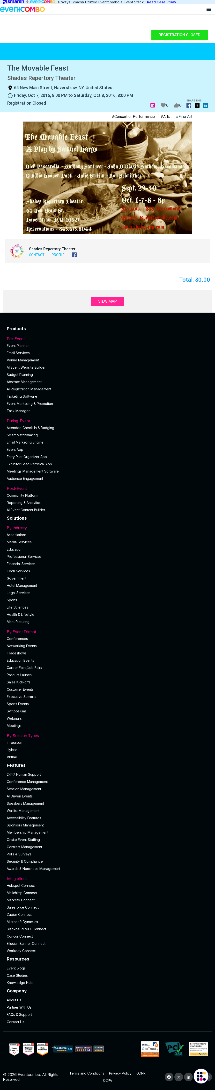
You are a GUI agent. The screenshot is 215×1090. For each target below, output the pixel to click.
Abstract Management (24, 382)
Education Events (20, 660)
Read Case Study (161, 2)
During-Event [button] (107, 420)
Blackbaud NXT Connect (26, 929)
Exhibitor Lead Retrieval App (29, 464)
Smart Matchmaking (22, 435)
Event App (15, 449)
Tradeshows (17, 653)
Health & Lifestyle (20, 614)
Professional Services (24, 556)
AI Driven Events (20, 796)
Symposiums (17, 711)
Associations (17, 535)
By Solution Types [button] (107, 735)
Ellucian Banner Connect (26, 943)
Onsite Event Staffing (23, 840)
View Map (107, 301)
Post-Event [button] (107, 488)
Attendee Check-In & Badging (30, 428)
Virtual (12, 757)
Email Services (18, 353)
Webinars (14, 718)
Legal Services (18, 593)
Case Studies (17, 975)
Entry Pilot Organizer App (27, 457)
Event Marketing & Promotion (30, 404)
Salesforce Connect (23, 907)
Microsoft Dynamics (22, 922)
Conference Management (27, 782)
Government (16, 578)
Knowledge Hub (20, 983)
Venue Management (23, 360)
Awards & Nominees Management (33, 869)
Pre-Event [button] (107, 338)
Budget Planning (20, 375)
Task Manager (18, 411)
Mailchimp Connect (22, 893)
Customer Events (20, 689)
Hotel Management (22, 585)
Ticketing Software (22, 396)
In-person (14, 742)
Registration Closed (179, 35)
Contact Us (15, 1022)
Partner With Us (19, 1007)
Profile (58, 255)
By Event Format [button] (107, 631)
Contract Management (24, 847)
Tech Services (18, 571)
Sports (12, 600)
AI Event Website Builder (26, 367)
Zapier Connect (19, 914)
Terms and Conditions (86, 1073)
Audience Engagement (25, 478)
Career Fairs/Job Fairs (24, 668)
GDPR (141, 1073)
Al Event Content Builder (26, 510)
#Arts (165, 116)
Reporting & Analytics (24, 503)
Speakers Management (25, 803)
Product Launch (19, 675)
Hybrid (12, 750)
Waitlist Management (23, 811)
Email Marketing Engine (25, 442)
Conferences (17, 639)
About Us (14, 1000)
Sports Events (18, 704)
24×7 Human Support (24, 774)
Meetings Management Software (33, 471)
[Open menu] (209, 9)
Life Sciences (17, 607)
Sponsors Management (25, 825)
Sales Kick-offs (18, 682)
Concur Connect (20, 936)
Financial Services (21, 564)
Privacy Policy (120, 1073)
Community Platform (22, 495)
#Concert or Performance (133, 116)
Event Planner (18, 346)
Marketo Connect (21, 900)
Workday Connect (21, 951)
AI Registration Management (29, 389)
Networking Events (22, 646)
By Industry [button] (107, 527)
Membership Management (27, 832)
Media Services (19, 542)
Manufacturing (18, 622)
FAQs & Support (19, 1014)
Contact (36, 255)
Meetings (14, 726)
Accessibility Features (24, 818)
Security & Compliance (25, 861)
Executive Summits (21, 697)
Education (14, 549)
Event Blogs (16, 968)
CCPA (107, 1080)
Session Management (24, 789)
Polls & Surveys (19, 854)
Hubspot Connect (21, 885)
